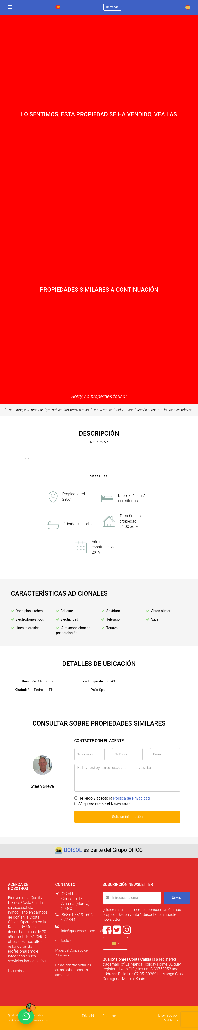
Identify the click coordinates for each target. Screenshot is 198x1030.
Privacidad (89, 1016)
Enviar (177, 897)
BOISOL (73, 850)
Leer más (16, 971)
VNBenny (171, 1020)
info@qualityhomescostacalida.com (88, 931)
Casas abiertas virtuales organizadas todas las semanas (73, 970)
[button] (115, 943)
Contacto (63, 941)
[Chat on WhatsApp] (26, 1016)
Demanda (112, 7)
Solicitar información (127, 816)
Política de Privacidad (131, 798)
